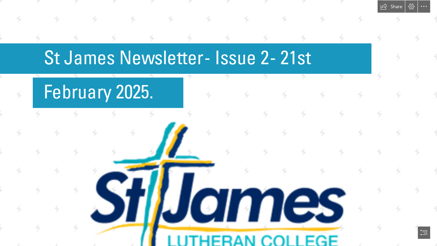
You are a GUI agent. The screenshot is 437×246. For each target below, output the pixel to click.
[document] (218, 123)
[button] (391, 6)
